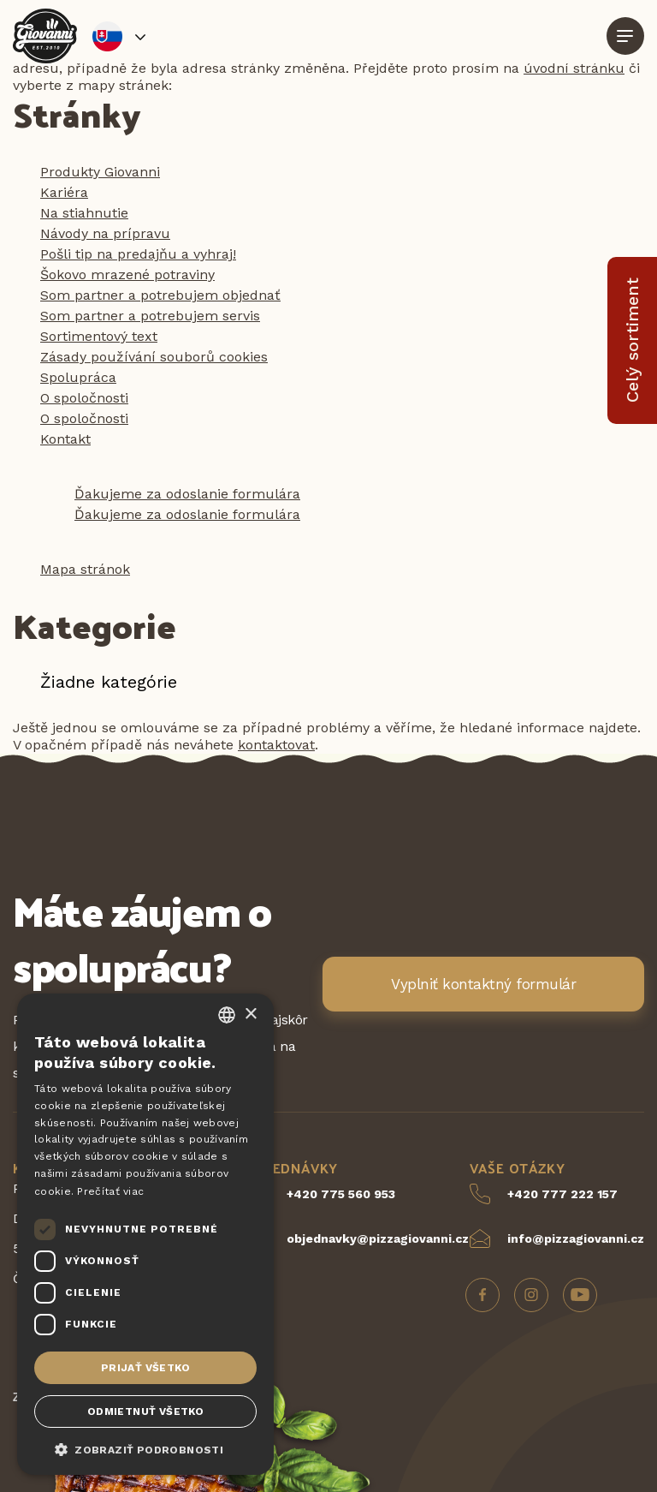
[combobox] (226, 1015)
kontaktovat (276, 745)
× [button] (250, 1014)
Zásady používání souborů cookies (154, 357)
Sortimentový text (98, 336)
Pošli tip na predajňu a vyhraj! (138, 254)
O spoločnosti (84, 398)
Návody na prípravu (105, 233)
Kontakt (65, 439)
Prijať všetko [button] (145, 1368)
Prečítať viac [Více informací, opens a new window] (110, 1191)
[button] (145, 1448)
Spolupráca (78, 377)
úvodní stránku (574, 68)
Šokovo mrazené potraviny (127, 274)
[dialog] (145, 1234)
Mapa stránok (85, 569)
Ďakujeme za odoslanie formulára (187, 494)
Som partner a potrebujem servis (150, 315)
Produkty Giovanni (100, 172)
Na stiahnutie (84, 213)
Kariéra (64, 192)
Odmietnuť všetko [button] (145, 1411)
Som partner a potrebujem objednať (160, 295)
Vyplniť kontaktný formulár (483, 984)
